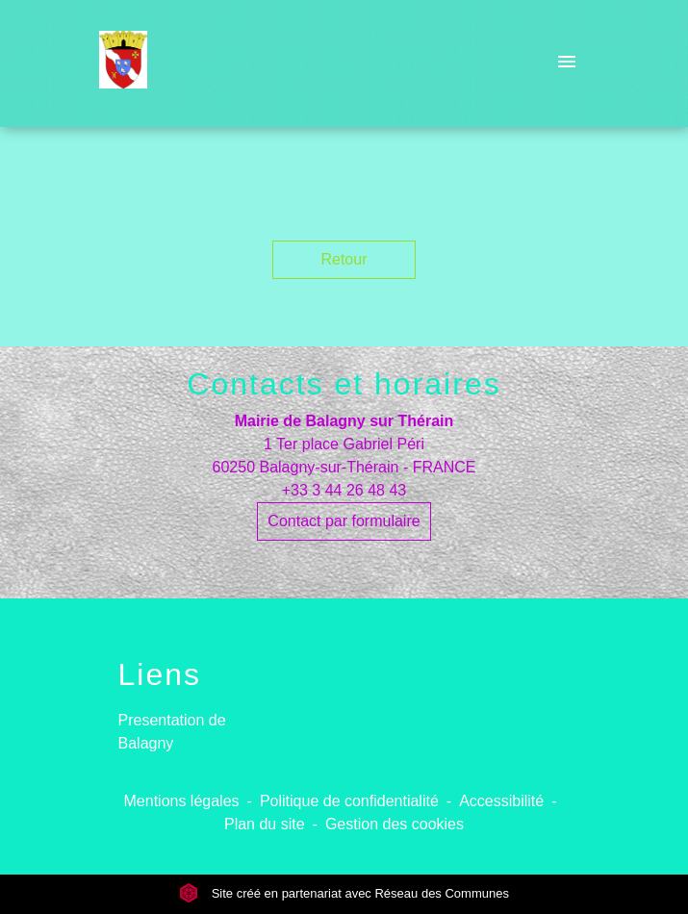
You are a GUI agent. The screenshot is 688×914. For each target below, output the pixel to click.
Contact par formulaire (344, 521)
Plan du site (264, 824)
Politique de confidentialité (349, 801)
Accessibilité (501, 801)
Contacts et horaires (343, 384)
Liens (160, 674)
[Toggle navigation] (567, 63)
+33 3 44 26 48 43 (344, 490)
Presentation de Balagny (172, 731)
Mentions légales (182, 801)
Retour (343, 259)
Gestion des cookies (394, 824)
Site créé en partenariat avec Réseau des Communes (344, 893)
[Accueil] (123, 63)
